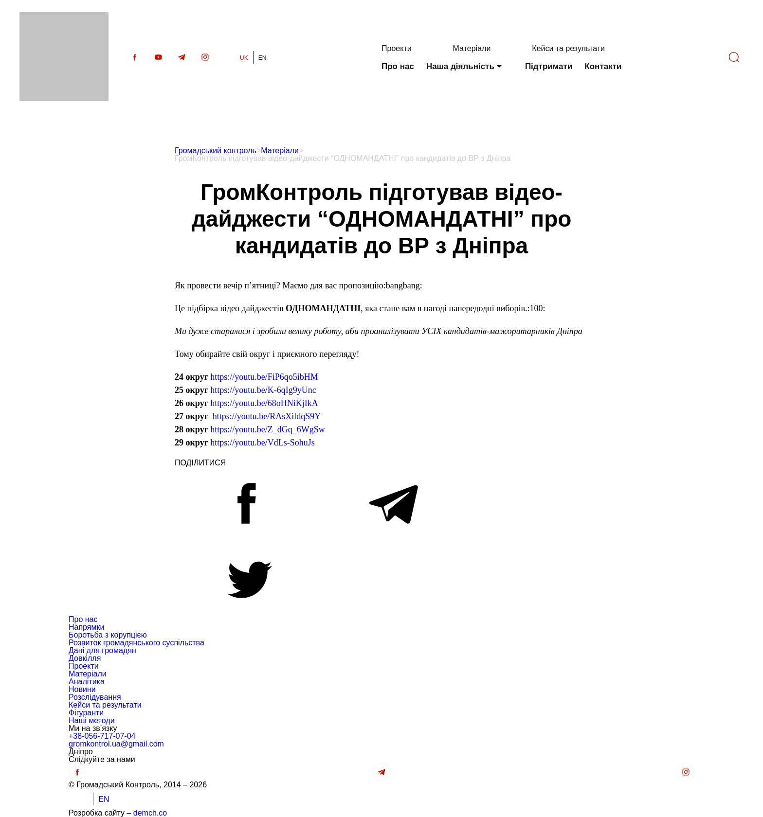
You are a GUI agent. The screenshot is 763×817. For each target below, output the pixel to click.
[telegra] (181, 57)
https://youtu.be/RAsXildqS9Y (267, 416)
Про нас (398, 66)
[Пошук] (734, 57)
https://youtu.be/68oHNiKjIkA (264, 403)
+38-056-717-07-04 (102, 736)
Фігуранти (86, 713)
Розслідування (95, 697)
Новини (82, 689)
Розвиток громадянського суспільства (136, 643)
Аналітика (87, 681)
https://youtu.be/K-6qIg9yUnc (263, 390)
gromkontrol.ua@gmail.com (116, 744)
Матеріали (472, 48)
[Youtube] (158, 57)
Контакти (602, 66)
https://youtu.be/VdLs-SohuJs (262, 442)
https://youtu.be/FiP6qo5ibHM (264, 377)
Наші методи (92, 720)
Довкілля (85, 658)
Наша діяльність (460, 66)
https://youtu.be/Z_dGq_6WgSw (267, 429)
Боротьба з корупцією (108, 635)
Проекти (397, 48)
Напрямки (86, 627)
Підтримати (548, 66)
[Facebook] (135, 57)
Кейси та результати (568, 48)
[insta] (205, 57)
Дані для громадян (102, 650)
